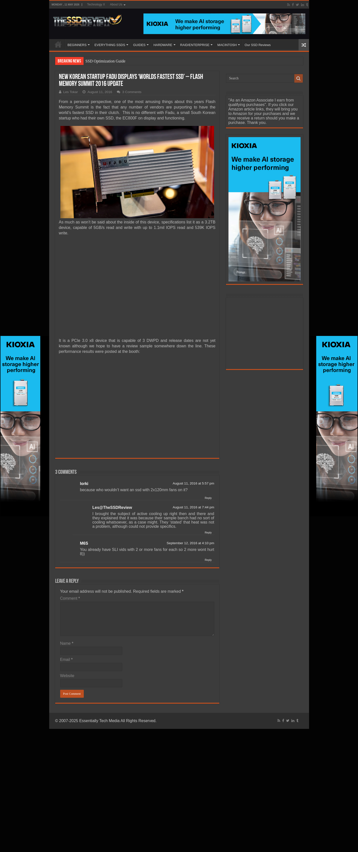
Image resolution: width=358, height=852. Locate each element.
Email (66, 659)
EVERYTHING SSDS (109, 45)
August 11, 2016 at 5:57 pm (193, 483)
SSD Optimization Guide (106, 61)
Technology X (96, 4)
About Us (116, 4)
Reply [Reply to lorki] (208, 497)
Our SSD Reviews (258, 45)
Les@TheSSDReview (112, 507)
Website (67, 676)
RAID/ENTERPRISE (195, 45)
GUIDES (139, 45)
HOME (58, 44)
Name (66, 643)
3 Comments (131, 92)
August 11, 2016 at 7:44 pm (193, 507)
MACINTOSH (227, 45)
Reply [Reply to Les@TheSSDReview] (208, 532)
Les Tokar (70, 92)
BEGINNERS (77, 45)
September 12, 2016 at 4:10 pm (190, 543)
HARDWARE (162, 45)
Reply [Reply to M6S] (208, 559)
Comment (70, 598)
